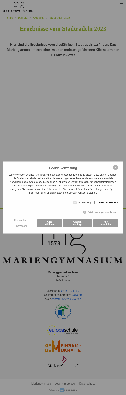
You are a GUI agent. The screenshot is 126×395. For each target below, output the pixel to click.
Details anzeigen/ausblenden (102, 212)
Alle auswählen (105, 223)
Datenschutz (21, 220)
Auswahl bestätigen (77, 223)
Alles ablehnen (50, 223)
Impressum (21, 226)
